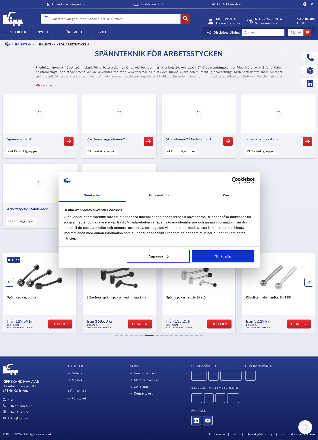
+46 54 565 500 (17, 406)
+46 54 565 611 (17, 412)
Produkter (14, 32)
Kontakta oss (143, 393)
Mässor (77, 380)
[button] (116, 335)
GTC (235, 434)
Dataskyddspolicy (259, 434)
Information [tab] (159, 195)
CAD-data (141, 386)
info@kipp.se (15, 418)
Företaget (73, 32)
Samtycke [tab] (92, 195)
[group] (39, 293)
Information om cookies (298, 434)
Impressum (217, 434)
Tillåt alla (223, 256)
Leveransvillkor (145, 373)
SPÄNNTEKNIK (24, 44)
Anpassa (158, 256)
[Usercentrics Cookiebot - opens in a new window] (235, 180)
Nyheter (78, 373)
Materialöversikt (146, 380)
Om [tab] (226, 195)
